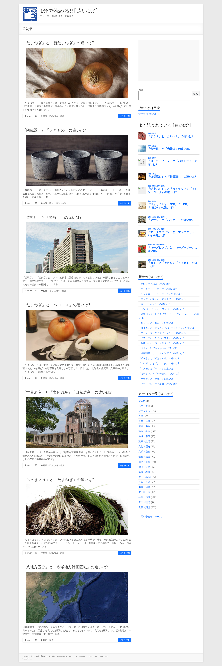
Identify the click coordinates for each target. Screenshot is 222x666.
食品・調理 (59, 116)
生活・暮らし (49, 203)
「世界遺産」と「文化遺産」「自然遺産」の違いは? (67, 392)
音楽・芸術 (144, 502)
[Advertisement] (168, 60)
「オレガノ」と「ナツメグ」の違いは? (158, 363)
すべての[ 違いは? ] (148, 113)
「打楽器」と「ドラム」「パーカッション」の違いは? (166, 327)
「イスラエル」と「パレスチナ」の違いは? (161, 338)
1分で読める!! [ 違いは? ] (69, 10)
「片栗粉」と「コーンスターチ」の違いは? (161, 343)
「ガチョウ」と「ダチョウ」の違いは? (158, 373)
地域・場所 (48, 465)
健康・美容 (144, 426)
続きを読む (125, 116)
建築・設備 (144, 441)
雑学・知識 (61, 203)
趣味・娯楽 (144, 487)
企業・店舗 (144, 421)
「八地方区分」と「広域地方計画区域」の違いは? (65, 567)
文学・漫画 (144, 451)
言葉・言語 (144, 482)
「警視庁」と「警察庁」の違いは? (52, 217)
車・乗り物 (144, 492)
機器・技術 (144, 466)
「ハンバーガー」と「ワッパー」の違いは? (161, 309)
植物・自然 (48, 116)
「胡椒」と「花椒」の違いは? (154, 283)
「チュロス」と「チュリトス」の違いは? (159, 293)
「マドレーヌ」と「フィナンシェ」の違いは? (162, 332)
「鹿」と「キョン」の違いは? (154, 304)
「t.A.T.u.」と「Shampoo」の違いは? (157, 348)
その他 (141, 400)
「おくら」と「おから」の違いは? (156, 322)
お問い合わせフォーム (150, 516)
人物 (140, 415)
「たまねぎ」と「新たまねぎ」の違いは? (58, 42)
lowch (29, 116)
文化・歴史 (59, 465)
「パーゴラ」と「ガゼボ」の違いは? (157, 288)
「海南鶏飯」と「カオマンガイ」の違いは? (161, 353)
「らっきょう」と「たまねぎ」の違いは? (58, 479)
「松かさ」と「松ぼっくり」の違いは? (158, 358)
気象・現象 (144, 471)
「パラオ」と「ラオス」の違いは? (156, 378)
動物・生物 (144, 431)
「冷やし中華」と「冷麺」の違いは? (157, 383)
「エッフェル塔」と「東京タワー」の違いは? (162, 299)
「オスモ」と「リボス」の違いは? (156, 368)
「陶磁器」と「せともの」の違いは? (54, 130)
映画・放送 (144, 456)
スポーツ (143, 405)
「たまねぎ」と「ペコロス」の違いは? (56, 304)
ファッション (145, 410)
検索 (140, 89)
